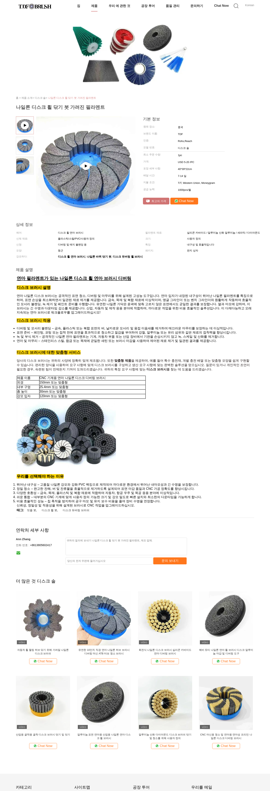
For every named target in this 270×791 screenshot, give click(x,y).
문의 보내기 (170, 560)
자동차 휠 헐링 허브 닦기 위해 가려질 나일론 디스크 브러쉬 (43, 651)
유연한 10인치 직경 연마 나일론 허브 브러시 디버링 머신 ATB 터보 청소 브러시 (103, 651)
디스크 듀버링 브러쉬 (76, 510)
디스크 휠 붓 (49, 510)
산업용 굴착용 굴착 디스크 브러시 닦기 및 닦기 (43, 734)
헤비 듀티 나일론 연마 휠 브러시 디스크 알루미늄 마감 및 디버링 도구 (226, 651)
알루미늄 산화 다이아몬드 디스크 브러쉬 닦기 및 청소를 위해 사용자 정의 (165, 736)
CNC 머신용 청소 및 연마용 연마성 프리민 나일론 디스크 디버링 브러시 (226, 736)
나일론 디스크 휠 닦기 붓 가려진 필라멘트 (72, 97)
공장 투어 (148, 6)
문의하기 (196, 6)
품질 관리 (172, 6)
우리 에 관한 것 (119, 6)
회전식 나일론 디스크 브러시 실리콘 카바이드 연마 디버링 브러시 (165, 651)
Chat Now (221, 5)
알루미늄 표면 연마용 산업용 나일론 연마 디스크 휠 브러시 (104, 736)
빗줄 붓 (31, 510)
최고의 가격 (156, 201)
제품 (94, 6)
